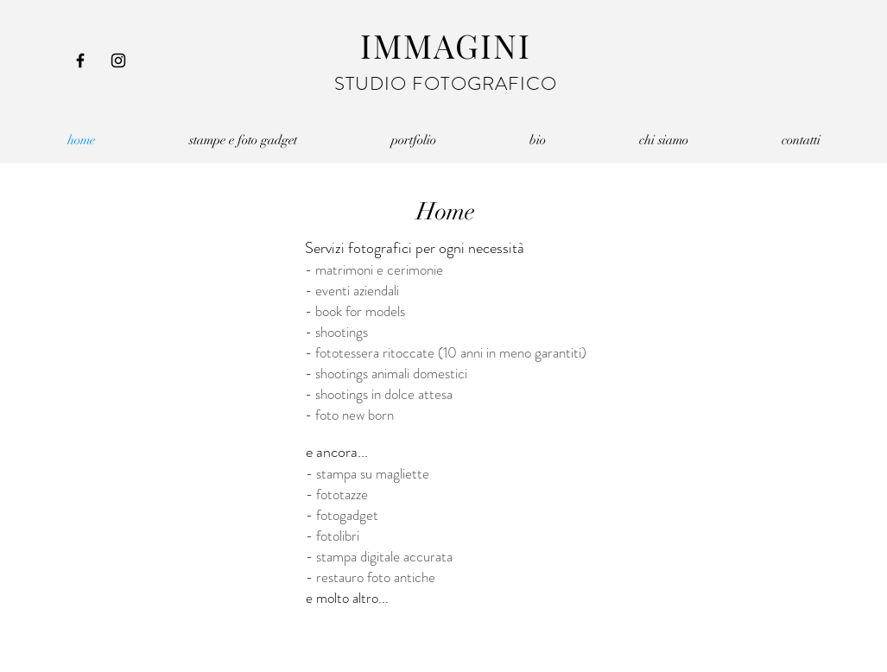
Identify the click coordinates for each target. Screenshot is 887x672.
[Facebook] (80, 60)
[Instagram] (118, 60)
